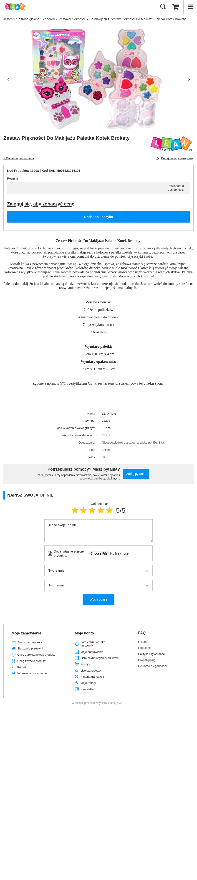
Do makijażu (98, 19)
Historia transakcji (92, 676)
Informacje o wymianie (32, 673)
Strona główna (29, 19)
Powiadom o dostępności (176, 187)
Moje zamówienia (92, 652)
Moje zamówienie (26, 633)
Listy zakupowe (91, 670)
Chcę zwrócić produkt (31, 661)
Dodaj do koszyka (98, 217)
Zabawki (49, 19)
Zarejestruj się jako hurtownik (93, 643)
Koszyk (85, 664)
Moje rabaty (88, 683)
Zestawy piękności (72, 19)
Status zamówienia (29, 642)
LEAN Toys (109, 413)
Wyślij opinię (98, 599)
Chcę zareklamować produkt (36, 654)
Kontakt (22, 667)
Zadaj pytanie (135, 474)
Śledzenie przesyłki (30, 648)
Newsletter (87, 689)
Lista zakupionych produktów (100, 658)
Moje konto (84, 633)
